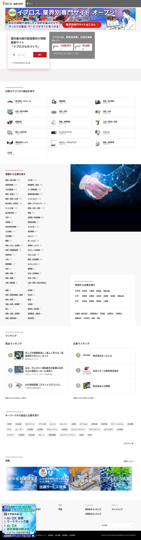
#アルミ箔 (42, 424)
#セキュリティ (52, 429)
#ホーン (41, 435)
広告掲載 (72, 535)
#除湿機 (130, 424)
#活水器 (18, 424)
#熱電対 (21, 435)
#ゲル (9, 429)
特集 (60, 509)
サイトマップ (117, 509)
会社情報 (57, 535)
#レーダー (19, 429)
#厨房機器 (52, 435)
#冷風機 (30, 429)
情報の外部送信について (40, 535)
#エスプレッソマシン (67, 435)
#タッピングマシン (78, 429)
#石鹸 (81, 435)
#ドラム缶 (83, 424)
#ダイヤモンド (94, 429)
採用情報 (65, 535)
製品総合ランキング (93, 509)
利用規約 (50, 535)
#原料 (90, 435)
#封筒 (9, 424)
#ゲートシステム (117, 424)
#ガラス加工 (108, 429)
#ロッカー (63, 424)
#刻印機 (31, 435)
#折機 (74, 424)
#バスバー (10, 435)
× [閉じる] (2, 504)
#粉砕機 (104, 424)
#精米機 (94, 424)
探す (40, 54)
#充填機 (40, 429)
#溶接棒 (64, 429)
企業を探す (36, 509)
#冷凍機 (120, 429)
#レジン (53, 424)
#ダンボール (30, 424)
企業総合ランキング (93, 513)
